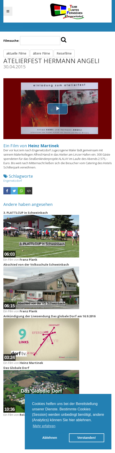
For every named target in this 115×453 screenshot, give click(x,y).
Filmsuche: (11, 41)
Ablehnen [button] (49, 437)
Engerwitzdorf (12, 181)
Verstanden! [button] (86, 437)
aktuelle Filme (16, 53)
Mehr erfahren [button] (44, 426)
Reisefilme (64, 53)
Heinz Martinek (43, 145)
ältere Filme (41, 53)
